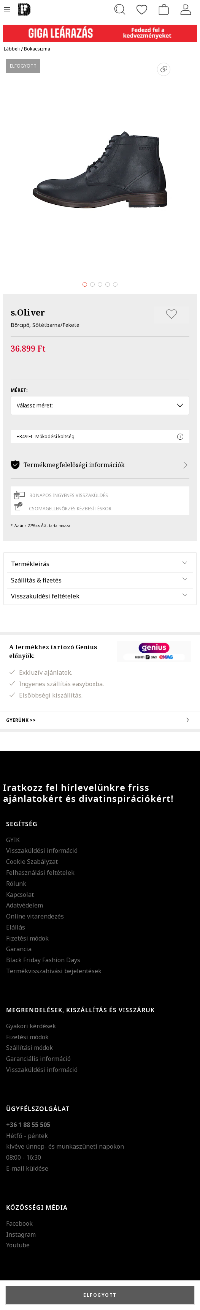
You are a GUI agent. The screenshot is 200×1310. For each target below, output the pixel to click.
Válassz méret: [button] (100, 405)
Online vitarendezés (35, 916)
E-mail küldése (27, 1168)
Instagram (21, 1234)
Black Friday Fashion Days (43, 960)
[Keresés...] (119, 9)
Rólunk (16, 883)
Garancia (19, 949)
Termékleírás (30, 564)
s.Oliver (28, 312)
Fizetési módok (27, 938)
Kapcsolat (20, 894)
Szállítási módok (29, 1047)
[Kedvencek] (141, 9)
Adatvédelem (24, 905)
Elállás (15, 927)
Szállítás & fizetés (36, 580)
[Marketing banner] (100, 29)
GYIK (13, 840)
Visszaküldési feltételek (45, 596)
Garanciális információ (38, 1058)
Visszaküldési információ (42, 850)
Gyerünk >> (100, 719)
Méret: (19, 390)
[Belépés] (186, 9)
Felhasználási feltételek (40, 872)
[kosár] (164, 9)
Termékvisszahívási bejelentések (54, 971)
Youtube (18, 1245)
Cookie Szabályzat (32, 861)
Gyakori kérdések (31, 1026)
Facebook (19, 1223)
